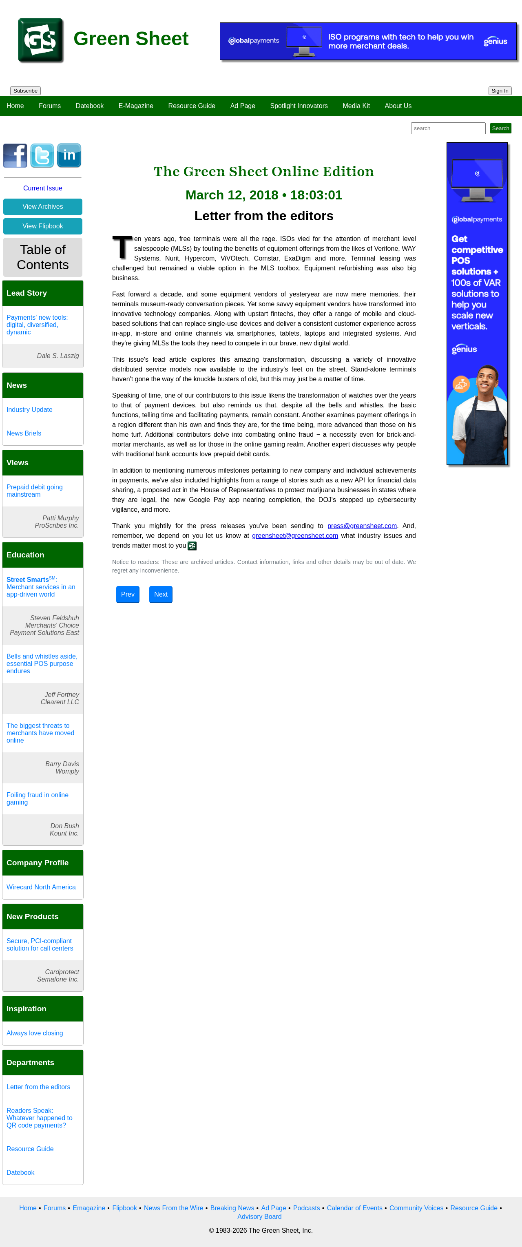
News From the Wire (173, 1208)
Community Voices (416, 1208)
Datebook (90, 105)
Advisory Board (259, 1216)
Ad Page (242, 105)
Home (15, 105)
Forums (50, 105)
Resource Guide (192, 105)
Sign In (500, 91)
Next (161, 594)
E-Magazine (136, 105)
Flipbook (124, 1208)
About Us (398, 105)
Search (500, 128)
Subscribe (25, 91)
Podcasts (306, 1208)
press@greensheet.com (362, 525)
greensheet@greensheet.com (295, 535)
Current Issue (42, 188)
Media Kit (356, 105)
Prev (128, 594)
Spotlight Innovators (299, 105)
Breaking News (232, 1208)
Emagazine (89, 1208)
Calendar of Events (355, 1208)
